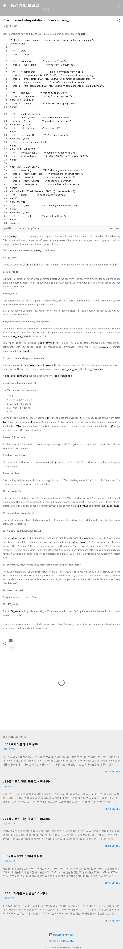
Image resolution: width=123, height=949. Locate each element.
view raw (114, 228)
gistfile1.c (9, 228)
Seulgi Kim (63, 943)
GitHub (46, 9)
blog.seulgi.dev (92, 9)
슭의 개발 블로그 (24, 5)
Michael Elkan (68, 936)
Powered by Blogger (61, 930)
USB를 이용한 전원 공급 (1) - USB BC (26, 814)
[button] (118, 21)
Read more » (112, 767)
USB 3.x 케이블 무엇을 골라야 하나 (25, 888)
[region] (61, 131)
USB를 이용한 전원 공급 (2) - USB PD (26, 777)
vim (12, 643)
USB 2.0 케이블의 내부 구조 (20, 739)
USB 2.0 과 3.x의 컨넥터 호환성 (22, 851)
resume (72, 9)
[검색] (118, 6)
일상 (58, 9)
